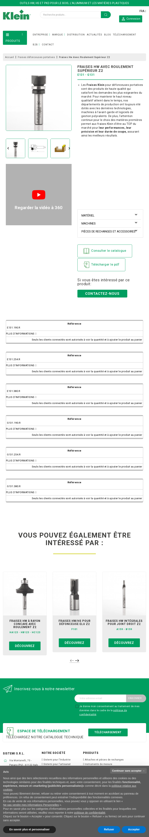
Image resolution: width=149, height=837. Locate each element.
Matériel (87, 215)
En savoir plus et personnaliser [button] (29, 829)
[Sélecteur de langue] (142, 11)
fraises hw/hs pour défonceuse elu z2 (75, 622)
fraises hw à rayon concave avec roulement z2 (25, 624)
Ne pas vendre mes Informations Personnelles (31, 804)
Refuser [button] (109, 829)
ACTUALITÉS (94, 34)
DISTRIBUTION (76, 34)
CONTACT (48, 44)
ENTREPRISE (40, 34)
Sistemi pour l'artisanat (57, 764)
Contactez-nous (102, 293)
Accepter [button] (134, 829)
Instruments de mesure (98, 764)
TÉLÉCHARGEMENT (124, 34)
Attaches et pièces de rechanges (104, 759)
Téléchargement (108, 732)
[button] (130, 18)
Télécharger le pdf (101, 265)
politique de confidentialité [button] (89, 812)
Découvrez (25, 646)
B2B (35, 44)
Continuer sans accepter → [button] (128, 770)
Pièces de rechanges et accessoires (108, 231)
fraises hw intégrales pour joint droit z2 (124, 622)
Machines (88, 223)
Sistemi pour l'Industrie (56, 759)
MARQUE (57, 34)
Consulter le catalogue (104, 251)
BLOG (107, 34)
